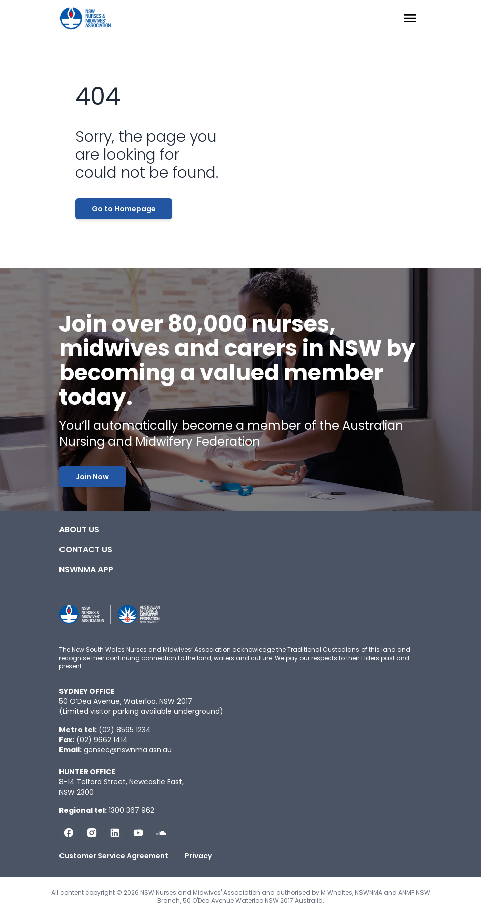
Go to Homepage (124, 209)
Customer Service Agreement (113, 855)
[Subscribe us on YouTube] (138, 832)
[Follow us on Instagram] (91, 832)
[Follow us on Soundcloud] (161, 832)
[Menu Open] (410, 18)
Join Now (92, 477)
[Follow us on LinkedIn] (115, 832)
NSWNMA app (86, 569)
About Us (79, 529)
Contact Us (85, 549)
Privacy (198, 855)
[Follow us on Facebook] (68, 832)
